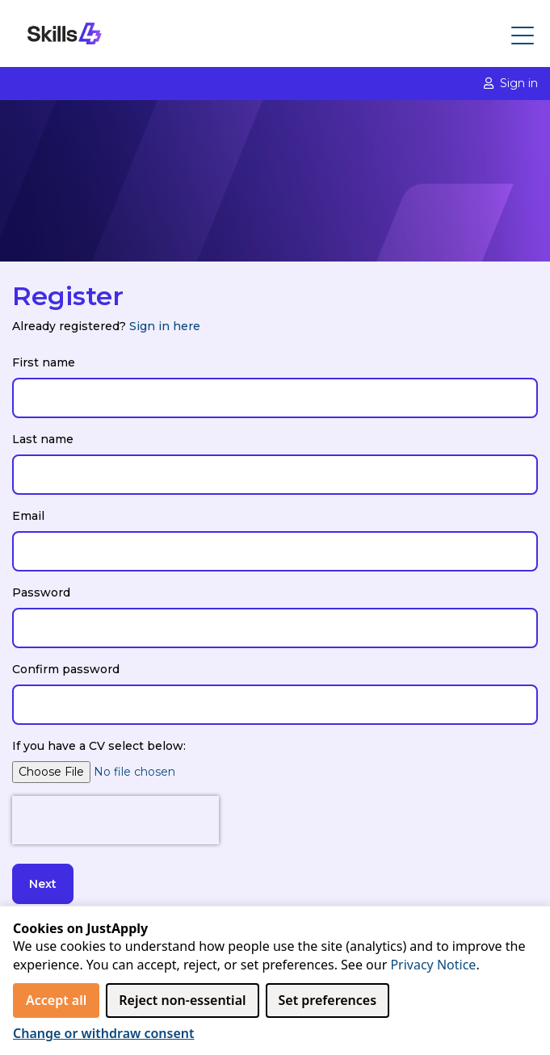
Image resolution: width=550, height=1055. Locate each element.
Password (41, 592)
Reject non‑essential (182, 1000)
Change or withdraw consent (104, 1033)
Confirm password (66, 669)
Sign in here (164, 326)
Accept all (56, 1000)
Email (28, 516)
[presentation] (115, 820)
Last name (42, 439)
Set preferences (328, 1000)
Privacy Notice (433, 964)
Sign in (511, 83)
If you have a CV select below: (99, 746)
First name (43, 362)
